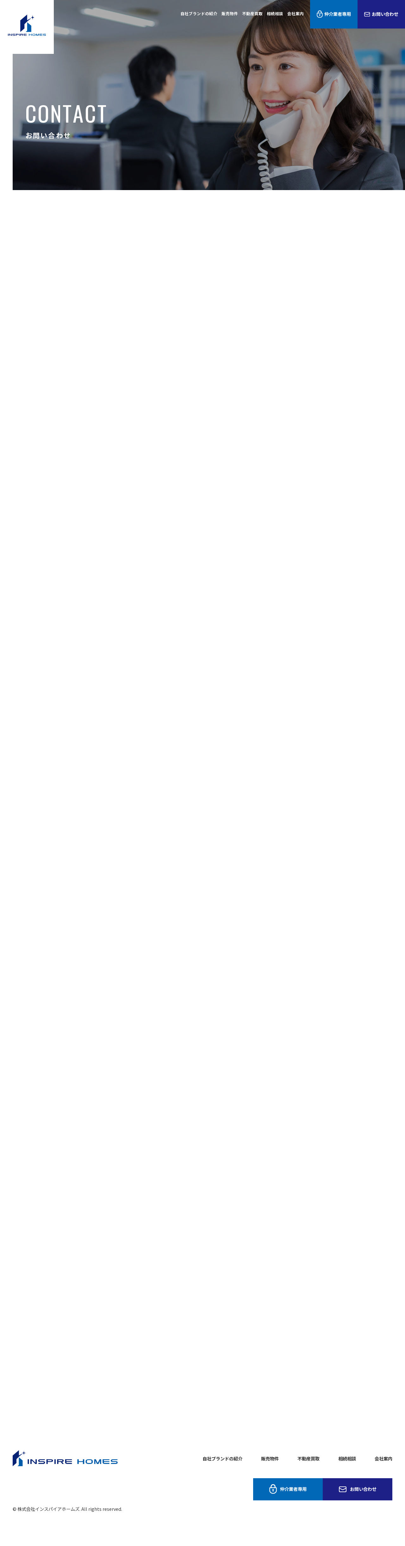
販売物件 (229, 13)
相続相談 (275, 13)
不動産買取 (252, 13)
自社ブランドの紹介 (198, 13)
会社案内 (295, 13)
